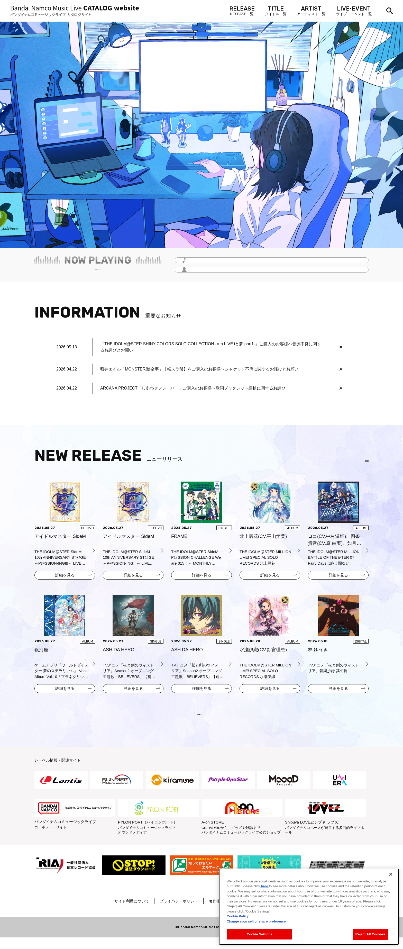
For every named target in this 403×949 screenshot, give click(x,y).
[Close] (390, 874)
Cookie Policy (238, 916)
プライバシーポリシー (195, 912)
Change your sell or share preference (256, 921)
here (264, 886)
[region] (309, 907)
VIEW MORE (201, 722)
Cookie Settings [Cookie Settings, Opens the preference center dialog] (259, 934)
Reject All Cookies (370, 934)
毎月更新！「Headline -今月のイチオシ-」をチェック (98, 272)
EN (360, 462)
